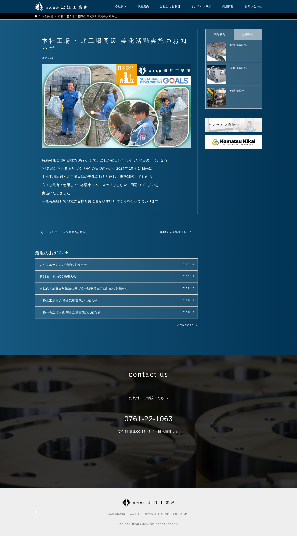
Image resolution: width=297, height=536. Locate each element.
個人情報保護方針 (117, 514)
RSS (36, 511)
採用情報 (228, 6)
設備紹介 (247, 34)
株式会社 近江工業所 (143, 524)
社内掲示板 (151, 514)
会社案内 (121, 6)
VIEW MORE (185, 325)
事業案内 (143, 6)
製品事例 (219, 34)
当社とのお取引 (170, 6)
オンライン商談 (201, 6)
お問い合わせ (253, 6)
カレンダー (136, 514)
